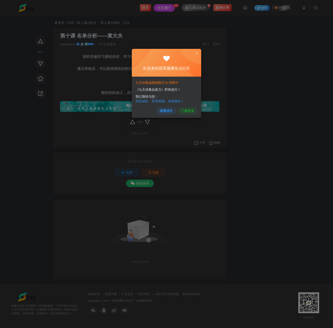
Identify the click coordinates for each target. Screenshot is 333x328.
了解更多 (187, 111)
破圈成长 (166, 111)
